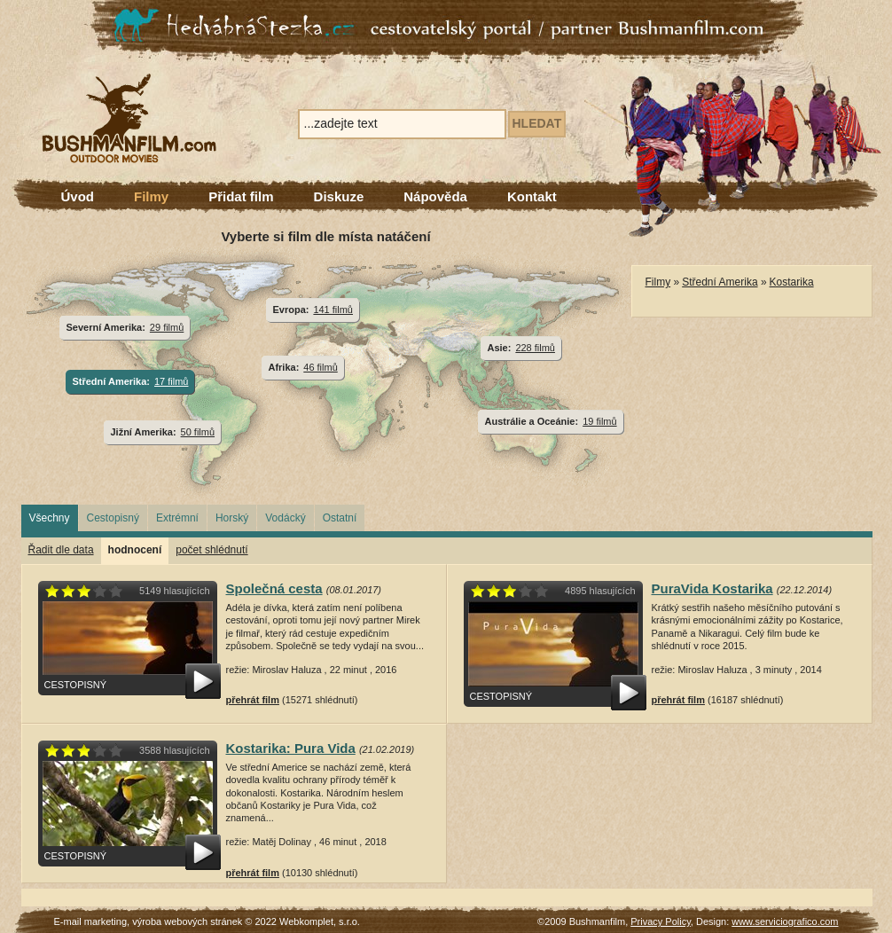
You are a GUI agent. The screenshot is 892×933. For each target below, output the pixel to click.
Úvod (78, 196)
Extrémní (177, 518)
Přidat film (240, 196)
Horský (231, 518)
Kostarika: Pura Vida (291, 748)
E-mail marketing (91, 921)
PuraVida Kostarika (712, 588)
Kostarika (792, 282)
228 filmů (535, 347)
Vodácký (285, 518)
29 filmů (167, 327)
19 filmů (599, 421)
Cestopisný (113, 518)
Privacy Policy (660, 921)
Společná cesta (274, 588)
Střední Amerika (719, 282)
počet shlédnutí (211, 550)
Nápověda (435, 196)
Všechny (49, 518)
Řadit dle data (61, 550)
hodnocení (135, 550)
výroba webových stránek (187, 921)
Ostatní (340, 518)
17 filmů (171, 381)
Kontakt (532, 196)
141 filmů (333, 309)
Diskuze (339, 196)
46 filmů (320, 367)
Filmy (151, 196)
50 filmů (198, 432)
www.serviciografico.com (785, 921)
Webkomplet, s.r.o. (319, 921)
